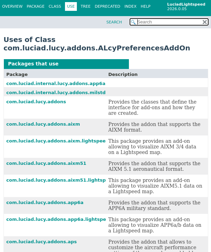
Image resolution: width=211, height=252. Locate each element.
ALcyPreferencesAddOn (92, 63)
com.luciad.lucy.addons (36, 101)
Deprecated (107, 6)
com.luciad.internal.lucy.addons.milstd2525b (64, 92)
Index (130, 6)
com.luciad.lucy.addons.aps (41, 241)
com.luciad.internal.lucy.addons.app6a (56, 83)
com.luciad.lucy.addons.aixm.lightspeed (57, 141)
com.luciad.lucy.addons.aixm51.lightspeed (60, 180)
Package (36, 6)
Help (146, 6)
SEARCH (114, 22)
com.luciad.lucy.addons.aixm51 (46, 163)
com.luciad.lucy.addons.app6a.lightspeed (59, 219)
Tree (85, 6)
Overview (12, 6)
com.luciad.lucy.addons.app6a (44, 202)
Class (55, 6)
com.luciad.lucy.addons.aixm (43, 124)
